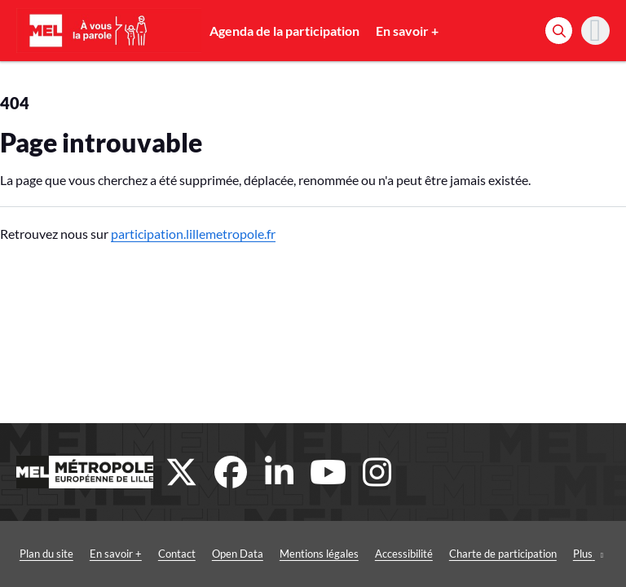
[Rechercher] (558, 30)
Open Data (237, 553)
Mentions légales (319, 553)
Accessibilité (404, 553)
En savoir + (407, 30)
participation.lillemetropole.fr (193, 233)
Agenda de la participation (284, 30)
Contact (177, 553)
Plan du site (46, 553)
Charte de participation (503, 553)
